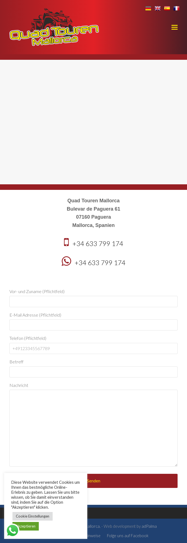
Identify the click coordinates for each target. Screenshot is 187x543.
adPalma (149, 526)
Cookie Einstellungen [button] (32, 516)
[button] (174, 27)
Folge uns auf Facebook (127, 535)
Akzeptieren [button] (25, 526)
